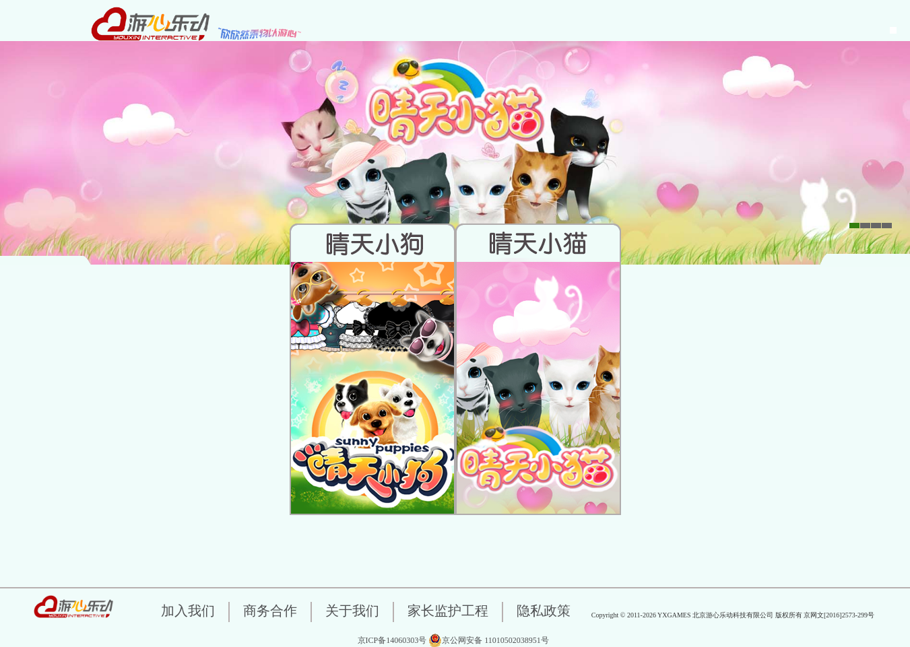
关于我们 (352, 610)
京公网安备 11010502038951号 (488, 640)
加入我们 (188, 610)
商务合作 (270, 610)
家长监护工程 (448, 610)
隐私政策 (544, 610)
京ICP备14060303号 (392, 640)
